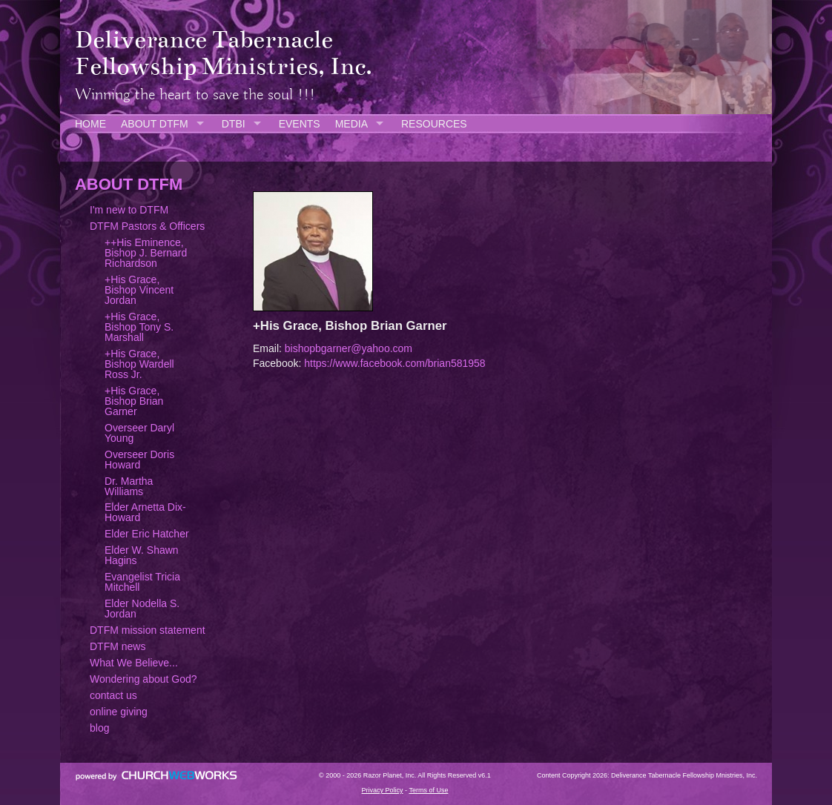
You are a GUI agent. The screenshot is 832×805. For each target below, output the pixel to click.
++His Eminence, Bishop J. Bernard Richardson (146, 252)
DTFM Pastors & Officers (147, 226)
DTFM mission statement (147, 630)
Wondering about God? (143, 679)
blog (99, 728)
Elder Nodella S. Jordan (142, 608)
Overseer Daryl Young (139, 433)
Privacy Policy (382, 790)
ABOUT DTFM (154, 124)
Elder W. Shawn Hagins (142, 555)
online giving (119, 712)
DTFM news (117, 646)
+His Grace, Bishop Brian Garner (134, 401)
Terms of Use (428, 790)
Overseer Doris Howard (139, 459)
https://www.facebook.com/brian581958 (394, 363)
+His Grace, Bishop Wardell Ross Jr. (139, 364)
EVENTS (299, 124)
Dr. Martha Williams (129, 486)
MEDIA (351, 124)
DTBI (233, 124)
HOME (90, 124)
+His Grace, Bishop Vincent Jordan (139, 290)
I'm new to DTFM (129, 210)
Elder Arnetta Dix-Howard (145, 512)
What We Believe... (134, 663)
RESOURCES (434, 124)
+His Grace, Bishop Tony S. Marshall (139, 327)
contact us (113, 695)
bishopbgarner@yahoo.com (348, 348)
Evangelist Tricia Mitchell (142, 582)
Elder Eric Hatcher (147, 534)
